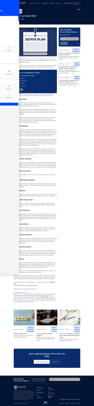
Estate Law (18, 10)
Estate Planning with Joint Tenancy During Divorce (25, 289)
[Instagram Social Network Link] (79, 9)
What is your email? (69, 37)
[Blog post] (24, 317)
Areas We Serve (40, 392)
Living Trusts (30, 329)
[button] (58, 3)
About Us (39, 390)
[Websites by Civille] (45, 403)
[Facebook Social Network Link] (77, 9)
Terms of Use (72, 403)
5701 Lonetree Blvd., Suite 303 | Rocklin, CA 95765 (69, 399)
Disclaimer (67, 403)
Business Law (52, 3)
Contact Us (39, 397)
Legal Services (40, 387)
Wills (54, 331)
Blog (38, 395)
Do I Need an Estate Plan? (20, 292)
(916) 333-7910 (68, 3)
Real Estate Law (45, 3)
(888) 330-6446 (51, 393)
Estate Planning (18, 12)
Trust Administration (76, 50)
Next (19, 89)
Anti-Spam (78, 403)
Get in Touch (76, 3)
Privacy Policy (61, 403)
